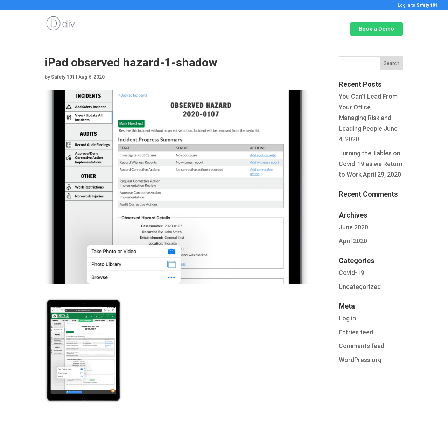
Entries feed (356, 332)
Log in (347, 318)
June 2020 (353, 227)
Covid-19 (351, 272)
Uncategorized (360, 286)
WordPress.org (360, 359)
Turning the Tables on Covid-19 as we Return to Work (370, 163)
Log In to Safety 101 (418, 5)
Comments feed (361, 345)
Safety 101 (63, 77)
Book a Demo (376, 29)
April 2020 (353, 241)
